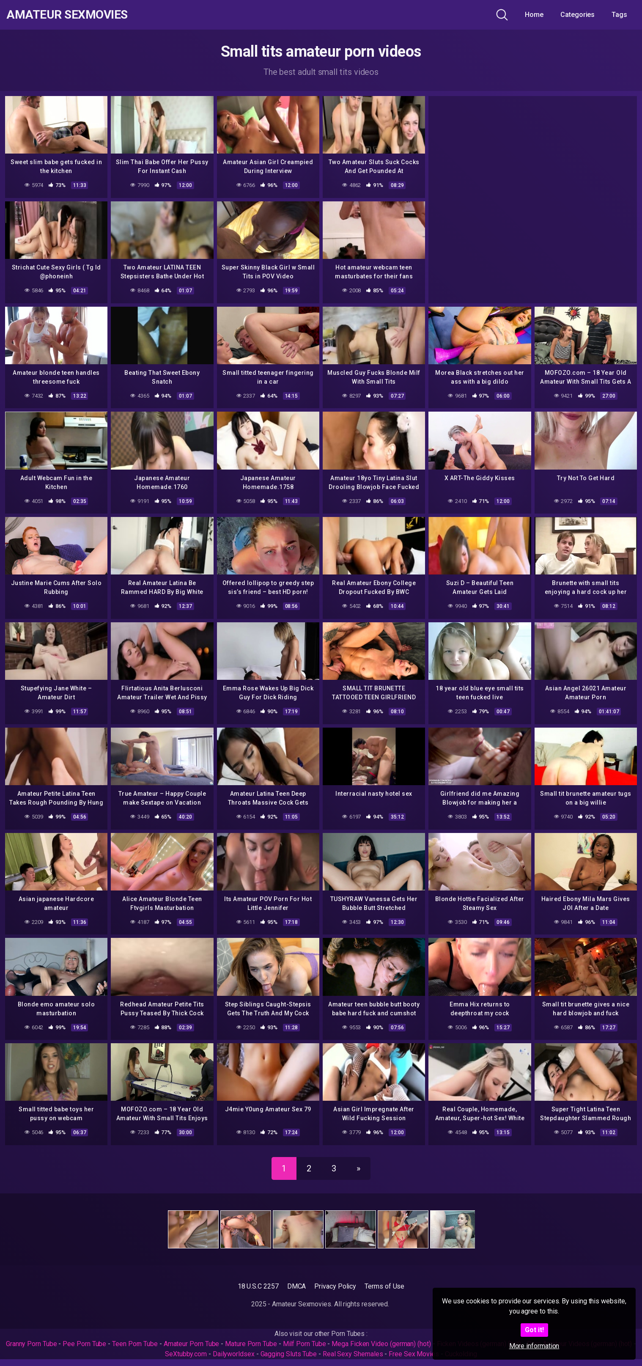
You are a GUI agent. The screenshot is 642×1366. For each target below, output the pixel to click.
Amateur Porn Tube (191, 1344)
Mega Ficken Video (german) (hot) (381, 1344)
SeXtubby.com (187, 1354)
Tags (619, 15)
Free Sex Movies (414, 1354)
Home (534, 15)
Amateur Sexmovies (67, 15)
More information (534, 1346)
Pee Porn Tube (84, 1344)
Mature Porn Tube (251, 1344)
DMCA (296, 1286)
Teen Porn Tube (135, 1344)
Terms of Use (384, 1286)
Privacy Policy (335, 1286)
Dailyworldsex (234, 1354)
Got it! (534, 1330)
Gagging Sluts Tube (289, 1354)
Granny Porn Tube (31, 1344)
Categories (577, 15)
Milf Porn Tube (304, 1344)
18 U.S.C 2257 (258, 1286)
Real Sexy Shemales (353, 1354)
